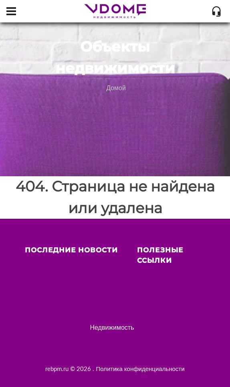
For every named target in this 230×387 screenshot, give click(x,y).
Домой (116, 87)
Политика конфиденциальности (140, 368)
